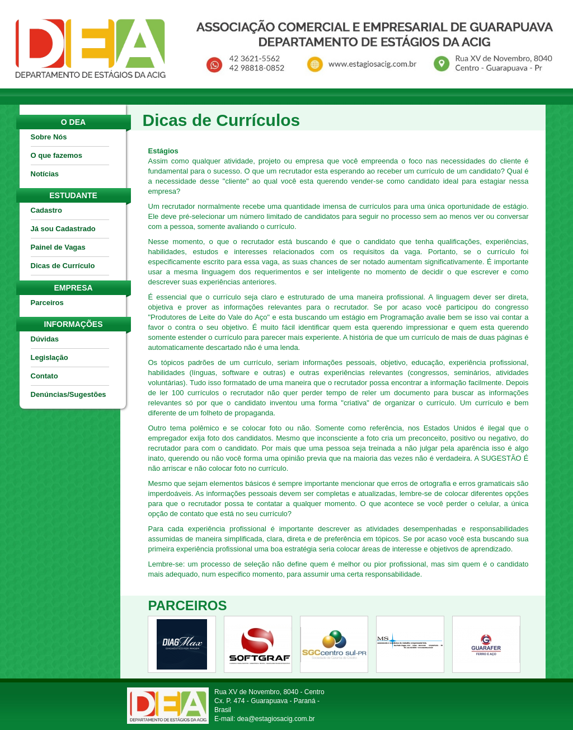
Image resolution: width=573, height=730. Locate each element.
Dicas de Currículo (63, 265)
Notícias (45, 174)
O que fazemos (56, 155)
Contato (44, 376)
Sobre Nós (49, 137)
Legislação (49, 357)
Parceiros (47, 302)
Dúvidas (45, 339)
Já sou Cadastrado (63, 228)
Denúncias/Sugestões (68, 394)
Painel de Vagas (58, 247)
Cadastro (46, 210)
